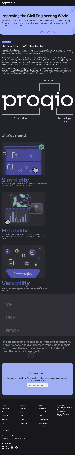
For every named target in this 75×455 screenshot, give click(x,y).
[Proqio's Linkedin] (3, 447)
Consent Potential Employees (63, 410)
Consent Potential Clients (63, 415)
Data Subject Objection (65, 407)
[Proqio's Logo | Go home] (9, 3)
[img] (9, 3)
